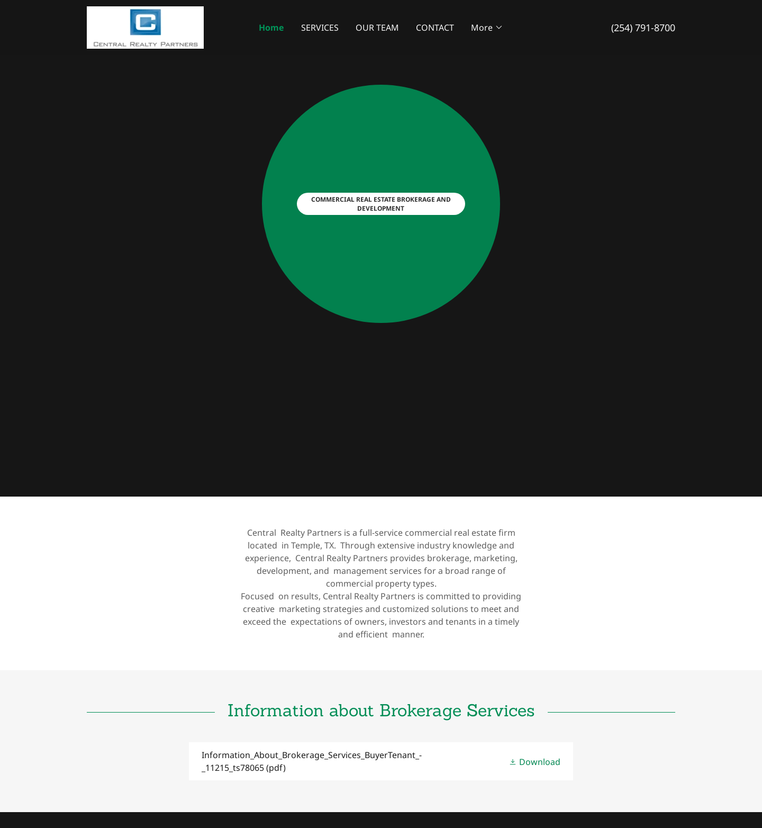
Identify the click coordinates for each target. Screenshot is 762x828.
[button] (487, 27)
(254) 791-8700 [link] (643, 27)
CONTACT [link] (435, 27)
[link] (145, 26)
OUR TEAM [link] (377, 27)
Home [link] (271, 27)
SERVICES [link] (320, 27)
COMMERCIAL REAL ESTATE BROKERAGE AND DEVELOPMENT (381, 204)
